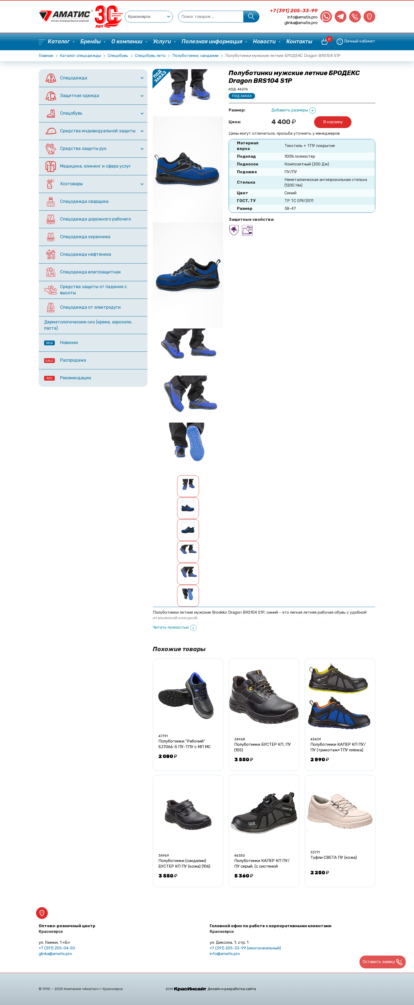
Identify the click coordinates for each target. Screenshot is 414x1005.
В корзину (333, 121)
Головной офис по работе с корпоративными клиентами (270, 928)
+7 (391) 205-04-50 (57, 948)
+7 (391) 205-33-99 (294, 11)
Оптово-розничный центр (67, 928)
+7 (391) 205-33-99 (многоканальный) (245, 948)
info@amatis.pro (302, 17)
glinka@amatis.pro (301, 22)
